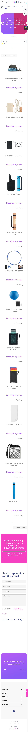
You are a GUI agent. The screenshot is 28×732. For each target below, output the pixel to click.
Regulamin (14, 726)
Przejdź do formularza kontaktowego (14, 554)
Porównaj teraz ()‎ (8, 56)
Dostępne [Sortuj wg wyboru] (14, 41)
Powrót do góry (20, 527)
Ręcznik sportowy (14, 425)
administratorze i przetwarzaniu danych (18, 609)
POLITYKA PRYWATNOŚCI (14, 723)
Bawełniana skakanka (14, 117)
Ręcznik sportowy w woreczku (14, 464)
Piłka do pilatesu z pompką (14, 310)
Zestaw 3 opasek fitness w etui (14, 349)
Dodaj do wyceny (14, 88)
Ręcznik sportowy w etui (14, 80)
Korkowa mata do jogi (14, 233)
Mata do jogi (14, 502)
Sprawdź (14, 28)
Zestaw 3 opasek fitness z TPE (14, 387)
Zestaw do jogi (14, 194)
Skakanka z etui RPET (14, 156)
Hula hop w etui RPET (14, 271)
